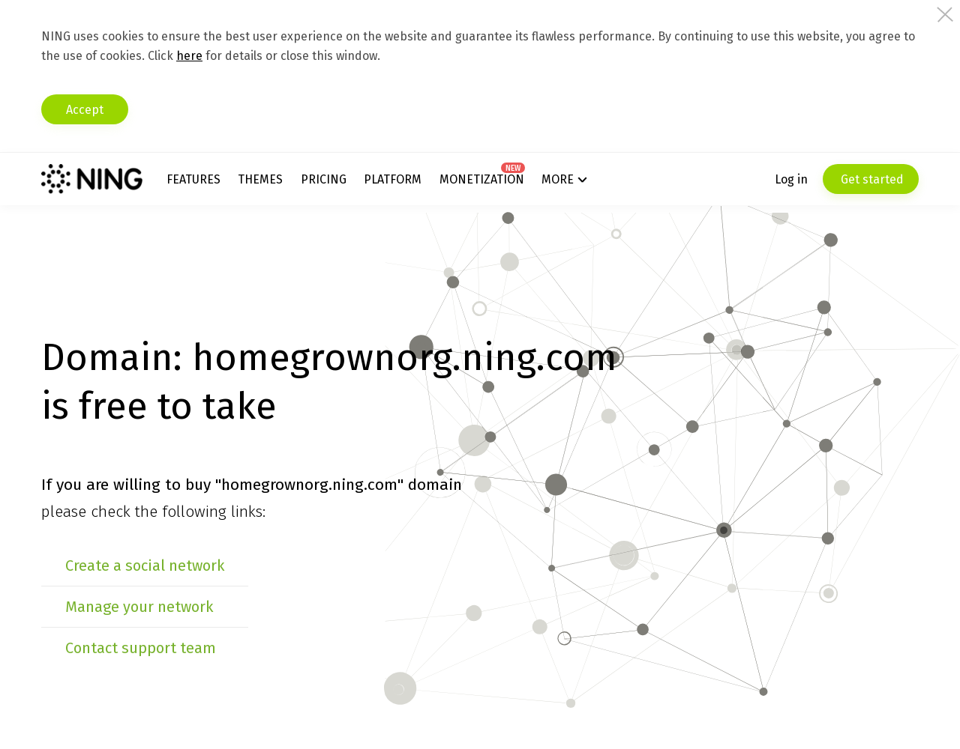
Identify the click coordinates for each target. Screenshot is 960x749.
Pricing (323, 179)
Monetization (482, 179)
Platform (393, 179)
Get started (871, 179)
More (558, 179)
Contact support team (140, 648)
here (189, 56)
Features (193, 179)
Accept (85, 110)
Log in (791, 179)
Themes (260, 179)
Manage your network (139, 607)
